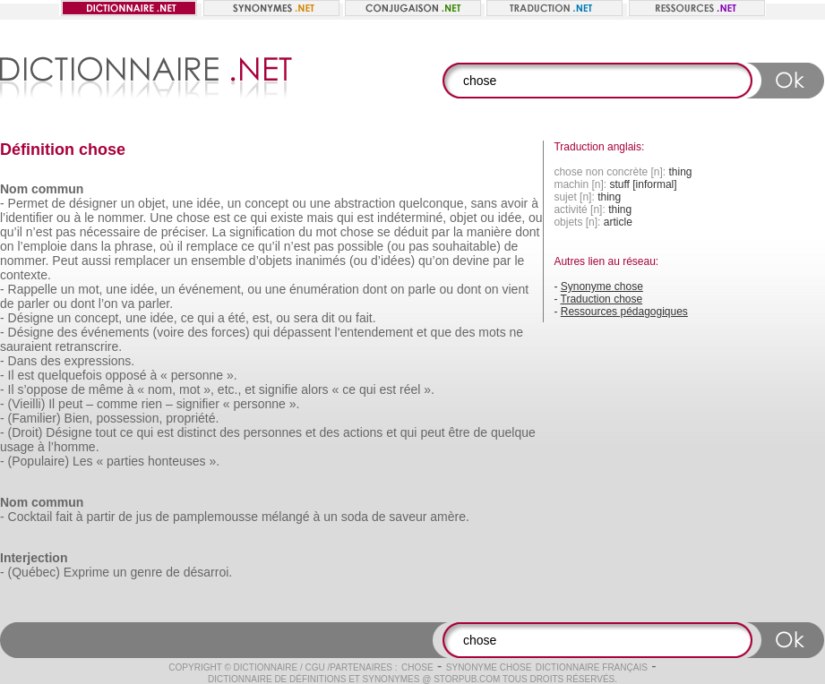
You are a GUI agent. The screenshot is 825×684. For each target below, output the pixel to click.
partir (101, 516)
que (441, 332)
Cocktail (30, 516)
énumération (324, 289)
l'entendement (374, 332)
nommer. (122, 217)
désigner (93, 203)
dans (84, 246)
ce (240, 217)
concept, (98, 318)
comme (117, 404)
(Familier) (34, 418)
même (106, 389)
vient (516, 289)
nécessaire (110, 232)
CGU (315, 667)
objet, (153, 203)
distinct (197, 432)
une (182, 203)
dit (328, 318)
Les (83, 461)
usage (17, 447)
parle (421, 289)
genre (147, 572)
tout (106, 432)
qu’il (11, 232)
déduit (411, 232)
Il (11, 375)
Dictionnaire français (592, 667)
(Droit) (25, 432)
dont (527, 232)
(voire (168, 332)
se (384, 232)
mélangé (286, 516)
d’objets (270, 260)
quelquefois (70, 375)
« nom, (156, 389)
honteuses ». (183, 461)
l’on (108, 303)
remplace (212, 246)
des (67, 332)
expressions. (99, 361)
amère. (449, 516)
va (127, 303)
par (441, 232)
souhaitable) (467, 246)
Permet (28, 203)
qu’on (433, 260)
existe (287, 217)
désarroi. (208, 572)
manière (489, 232)
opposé (126, 375)
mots (491, 332)
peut (70, 404)
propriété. (192, 418)
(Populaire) (38, 461)
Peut (65, 260)
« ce (344, 389)
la (458, 232)
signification (262, 232)
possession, (129, 418)
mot (326, 232)
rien (152, 404)
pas (66, 232)
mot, (90, 289)
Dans (23, 361)
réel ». (417, 389)
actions (362, 432)
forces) (230, 332)
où (166, 246)
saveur (407, 516)
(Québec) (34, 572)
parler (33, 303)
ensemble (218, 260)
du (305, 232)
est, (263, 318)
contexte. (25, 275)
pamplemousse (215, 516)
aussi (96, 260)
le (89, 217)
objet (463, 217)
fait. (366, 318)
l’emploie (41, 246)
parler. (155, 303)
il (180, 246)
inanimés (321, 260)
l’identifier (26, 217)
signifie (278, 389)
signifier (197, 404)
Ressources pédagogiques (624, 311)
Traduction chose (602, 299)
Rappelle (32, 289)
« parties (120, 461)
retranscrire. (88, 346)
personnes (273, 432)
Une (161, 217)
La (219, 232)
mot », (196, 389)
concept (266, 203)
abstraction (364, 203)
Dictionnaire (266, 667)
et (422, 332)
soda (354, 516)
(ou (396, 246)
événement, (211, 289)
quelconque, (433, 203)
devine (470, 260)
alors (314, 389)
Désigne (31, 318)
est (221, 217)
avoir (514, 203)
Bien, (78, 418)
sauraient (26, 346)
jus (144, 516)
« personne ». (198, 375)
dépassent (302, 332)
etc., (229, 389)
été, (238, 318)
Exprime (86, 572)
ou (299, 203)
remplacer (142, 260)
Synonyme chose (602, 286)
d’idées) (393, 260)
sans (483, 203)
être (459, 432)
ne (517, 332)
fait (64, 516)
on (7, 246)
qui (258, 217)
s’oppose (42, 389)
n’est (39, 232)
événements (115, 332)
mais (319, 217)
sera (306, 318)
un (128, 203)
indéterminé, (411, 217)
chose (193, 217)
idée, (210, 203)
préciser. (185, 232)
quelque (513, 432)
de (59, 203)
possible (360, 246)
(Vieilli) (27, 404)
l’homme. (73, 447)
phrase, (136, 246)
